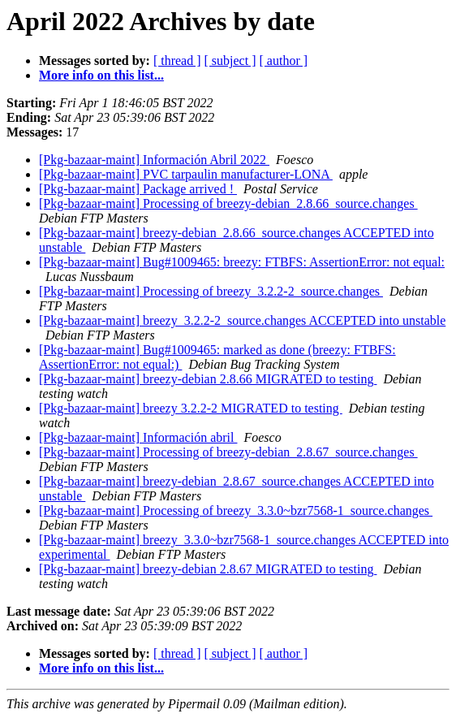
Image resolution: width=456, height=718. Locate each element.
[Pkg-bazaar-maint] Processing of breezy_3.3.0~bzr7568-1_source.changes (235, 510)
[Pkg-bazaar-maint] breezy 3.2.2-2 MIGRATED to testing (190, 408)
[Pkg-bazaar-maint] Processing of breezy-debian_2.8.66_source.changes (228, 203)
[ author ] (284, 60)
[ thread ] (177, 60)
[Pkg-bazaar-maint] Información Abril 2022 (154, 160)
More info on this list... (101, 75)
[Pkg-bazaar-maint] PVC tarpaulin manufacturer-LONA (186, 174)
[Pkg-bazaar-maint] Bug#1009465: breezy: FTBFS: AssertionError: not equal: (242, 262)
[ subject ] (230, 60)
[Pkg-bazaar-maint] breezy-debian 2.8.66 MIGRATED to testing (207, 379)
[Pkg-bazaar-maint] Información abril (138, 437)
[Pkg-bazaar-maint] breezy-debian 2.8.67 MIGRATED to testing (207, 569)
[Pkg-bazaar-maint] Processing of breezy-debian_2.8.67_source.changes (228, 452)
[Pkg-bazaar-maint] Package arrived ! (138, 189)
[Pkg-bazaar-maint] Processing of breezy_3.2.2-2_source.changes (211, 291)
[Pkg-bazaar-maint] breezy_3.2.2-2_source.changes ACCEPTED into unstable (242, 320)
